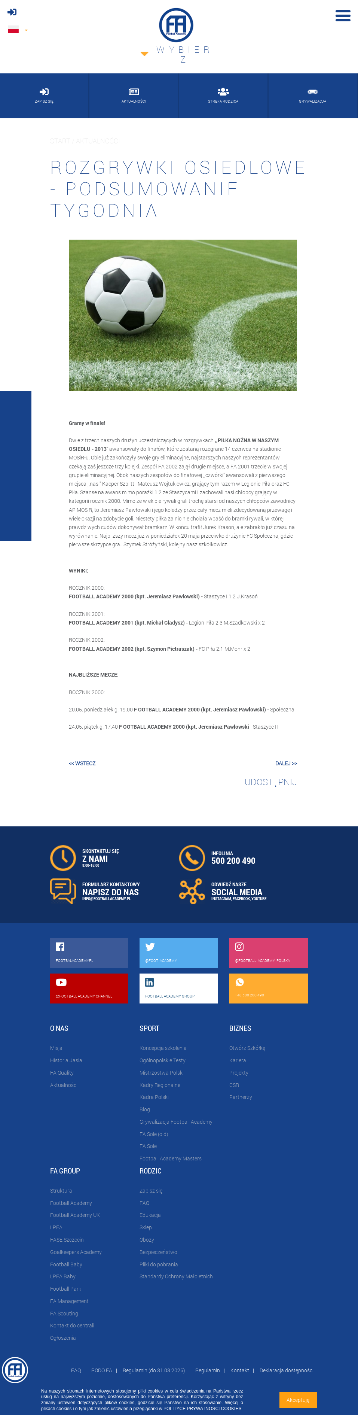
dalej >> (286, 763)
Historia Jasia (66, 1060)
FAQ (144, 1202)
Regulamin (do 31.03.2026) (154, 1370)
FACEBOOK (241, 898)
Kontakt (239, 1370)
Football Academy (71, 1202)
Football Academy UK (75, 1214)
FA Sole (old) (154, 1134)
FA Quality (62, 1072)
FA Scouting (64, 1313)
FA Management (69, 1301)
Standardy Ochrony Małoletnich (176, 1276)
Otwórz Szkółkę (247, 1047)
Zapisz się (151, 1190)
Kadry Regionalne (160, 1084)
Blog (145, 1109)
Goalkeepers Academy (76, 1251)
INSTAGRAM (221, 898)
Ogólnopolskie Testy (163, 1060)
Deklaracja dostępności (286, 1370)
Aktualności (63, 1084)
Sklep (146, 1227)
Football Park (65, 1288)
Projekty (238, 1072)
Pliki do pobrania (159, 1264)
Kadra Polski (154, 1096)
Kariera (237, 1060)
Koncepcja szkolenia (163, 1047)
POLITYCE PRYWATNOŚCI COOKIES (202, 1408)
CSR (234, 1084)
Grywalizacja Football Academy (176, 1121)
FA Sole (148, 1146)
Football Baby (66, 1264)
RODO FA (101, 1370)
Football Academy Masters (171, 1158)
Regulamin (207, 1370)
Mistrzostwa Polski (162, 1072)
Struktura (61, 1190)
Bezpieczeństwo (158, 1251)
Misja (56, 1047)
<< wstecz (82, 763)
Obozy (147, 1239)
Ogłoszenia (63, 1337)
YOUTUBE (258, 898)
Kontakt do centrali (72, 1325)
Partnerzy (240, 1096)
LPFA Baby (63, 1276)
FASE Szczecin (67, 1239)
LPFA (56, 1227)
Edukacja (150, 1214)
